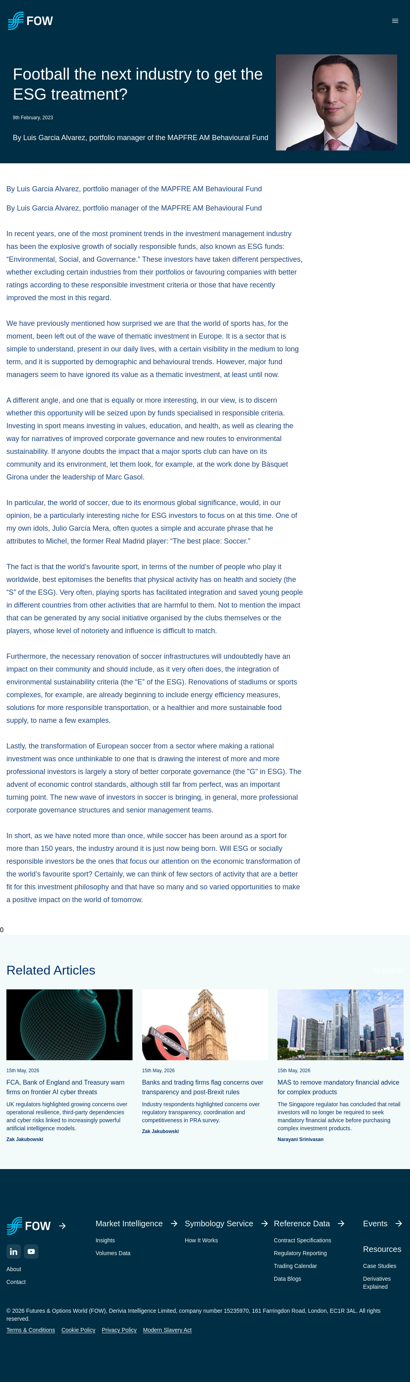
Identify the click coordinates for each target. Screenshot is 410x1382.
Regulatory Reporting (300, 1253)
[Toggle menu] (395, 21)
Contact (16, 1282)
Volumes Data (113, 1253)
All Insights (388, 970)
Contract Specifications (302, 1240)
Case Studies (379, 1266)
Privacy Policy (119, 1330)
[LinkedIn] (13, 1251)
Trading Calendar (295, 1266)
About (13, 1269)
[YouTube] (31, 1251)
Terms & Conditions (30, 1330)
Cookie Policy (78, 1330)
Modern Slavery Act (167, 1330)
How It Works (201, 1240)
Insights (105, 1240)
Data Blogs (287, 1279)
